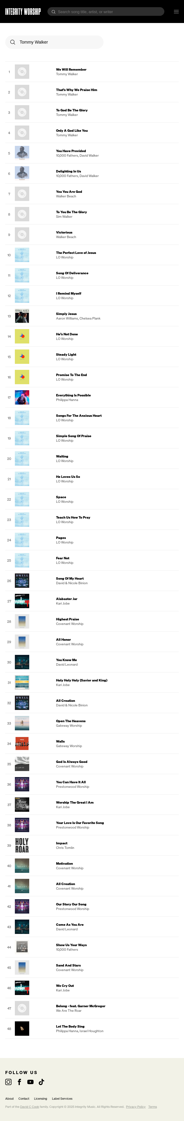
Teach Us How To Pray (73, 517)
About (9, 1099)
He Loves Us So (68, 476)
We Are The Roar (68, 1010)
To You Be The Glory (71, 212)
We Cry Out (65, 985)
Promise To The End (71, 374)
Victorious (64, 232)
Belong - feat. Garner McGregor (80, 1006)
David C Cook (29, 1107)
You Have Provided (71, 151)
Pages (61, 537)
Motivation (64, 863)
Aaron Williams (67, 318)
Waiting (62, 456)
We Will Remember (71, 69)
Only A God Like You (72, 130)
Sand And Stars (68, 965)
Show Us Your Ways (71, 945)
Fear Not (62, 558)
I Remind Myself (68, 293)
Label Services (62, 1099)
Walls (60, 741)
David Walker (89, 155)
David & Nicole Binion (72, 583)
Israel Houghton (92, 1031)
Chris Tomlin (65, 847)
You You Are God (69, 191)
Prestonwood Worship (72, 786)
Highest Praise (67, 619)
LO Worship (64, 257)
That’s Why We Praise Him (76, 89)
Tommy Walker (67, 74)
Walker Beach (66, 196)
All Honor (63, 639)
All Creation (65, 700)
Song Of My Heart (70, 578)
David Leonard (67, 664)
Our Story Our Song (71, 904)
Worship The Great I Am (75, 802)
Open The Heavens (71, 721)
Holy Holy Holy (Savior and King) (81, 680)
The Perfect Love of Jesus (76, 252)
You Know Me (66, 660)
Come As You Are (70, 924)
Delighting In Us (68, 171)
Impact (61, 843)
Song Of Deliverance (72, 273)
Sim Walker (64, 216)
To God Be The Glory (72, 110)
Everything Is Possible (73, 395)
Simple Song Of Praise (73, 436)
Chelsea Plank (90, 318)
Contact (23, 1099)
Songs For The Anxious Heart (79, 415)
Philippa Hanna (67, 399)
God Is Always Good (71, 761)
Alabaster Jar (66, 598)
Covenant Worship (69, 623)
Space (61, 497)
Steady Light (66, 354)
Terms (152, 1107)
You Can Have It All (71, 782)
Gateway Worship (69, 725)
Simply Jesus (66, 313)
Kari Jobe (63, 603)
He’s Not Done (67, 334)
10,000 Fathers (67, 155)
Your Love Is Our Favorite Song (80, 822)
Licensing (40, 1099)
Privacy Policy (136, 1107)
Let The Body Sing (70, 1026)
